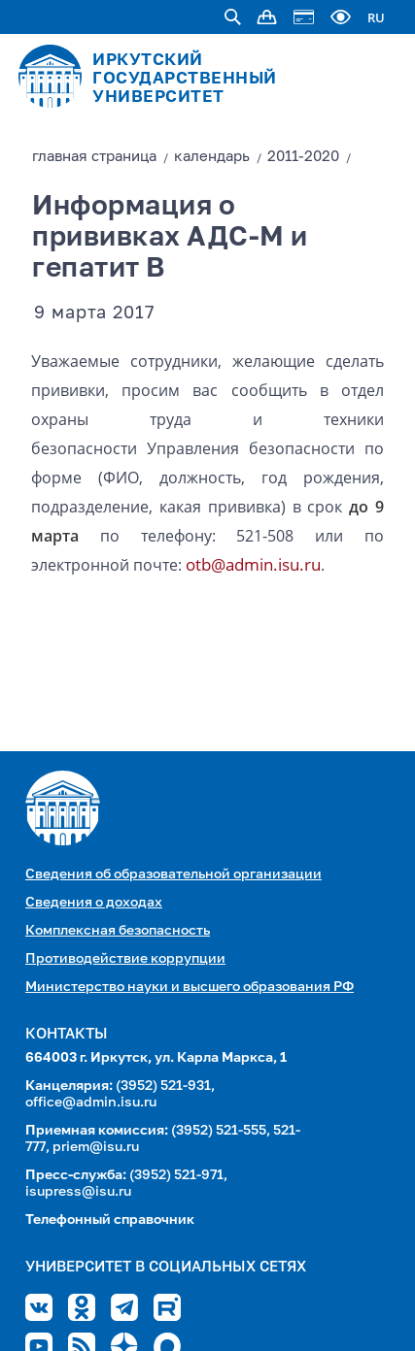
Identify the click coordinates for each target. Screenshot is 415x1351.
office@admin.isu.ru (90, 1102)
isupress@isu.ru (78, 1192)
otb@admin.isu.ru (253, 564)
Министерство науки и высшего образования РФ (189, 987)
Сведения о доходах (93, 902)
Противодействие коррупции (125, 959)
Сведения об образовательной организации (173, 874)
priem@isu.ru (95, 1147)
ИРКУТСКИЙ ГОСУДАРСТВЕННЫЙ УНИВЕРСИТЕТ (184, 79)
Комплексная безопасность (117, 931)
